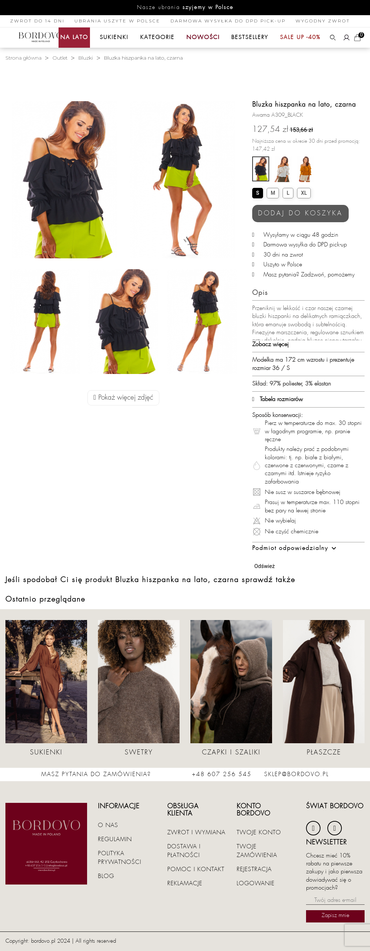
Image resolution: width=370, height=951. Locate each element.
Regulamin (115, 839)
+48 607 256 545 (221, 774)
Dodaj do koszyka (300, 213)
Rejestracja (254, 869)
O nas (108, 825)
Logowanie (256, 883)
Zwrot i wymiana (196, 832)
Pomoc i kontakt (195, 869)
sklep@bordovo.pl (296, 774)
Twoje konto (259, 832)
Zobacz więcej (270, 344)
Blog (106, 876)
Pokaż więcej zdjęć (123, 397)
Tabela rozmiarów (277, 399)
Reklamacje (184, 883)
